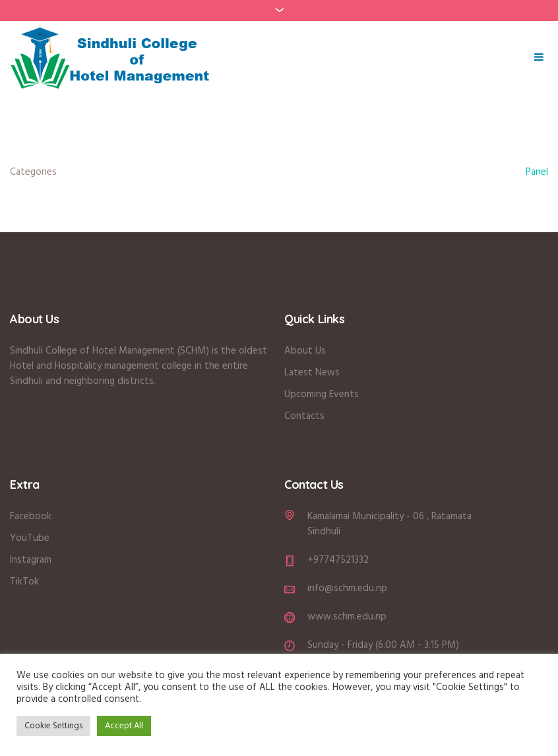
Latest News (312, 373)
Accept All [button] (124, 726)
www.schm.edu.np (347, 617)
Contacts (304, 416)
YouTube (29, 538)
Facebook (30, 516)
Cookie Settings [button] (53, 726)
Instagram (30, 560)
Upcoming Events (321, 394)
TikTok (24, 582)
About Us (306, 351)
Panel (537, 172)
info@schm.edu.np (347, 588)
